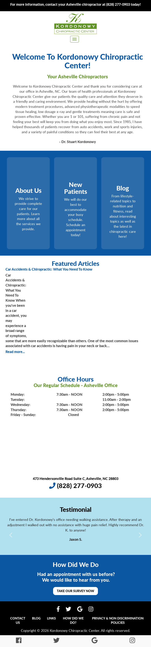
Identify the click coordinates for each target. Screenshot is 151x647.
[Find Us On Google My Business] (80, 609)
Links (51, 618)
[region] (75, 535)
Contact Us (17, 620)
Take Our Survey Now (75, 591)
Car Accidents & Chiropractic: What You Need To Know (49, 269)
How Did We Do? (73, 620)
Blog (36, 618)
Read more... (15, 351)
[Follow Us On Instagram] (90, 609)
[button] (11, 535)
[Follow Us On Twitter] (68, 609)
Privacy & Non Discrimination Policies (118, 620)
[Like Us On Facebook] (58, 609)
